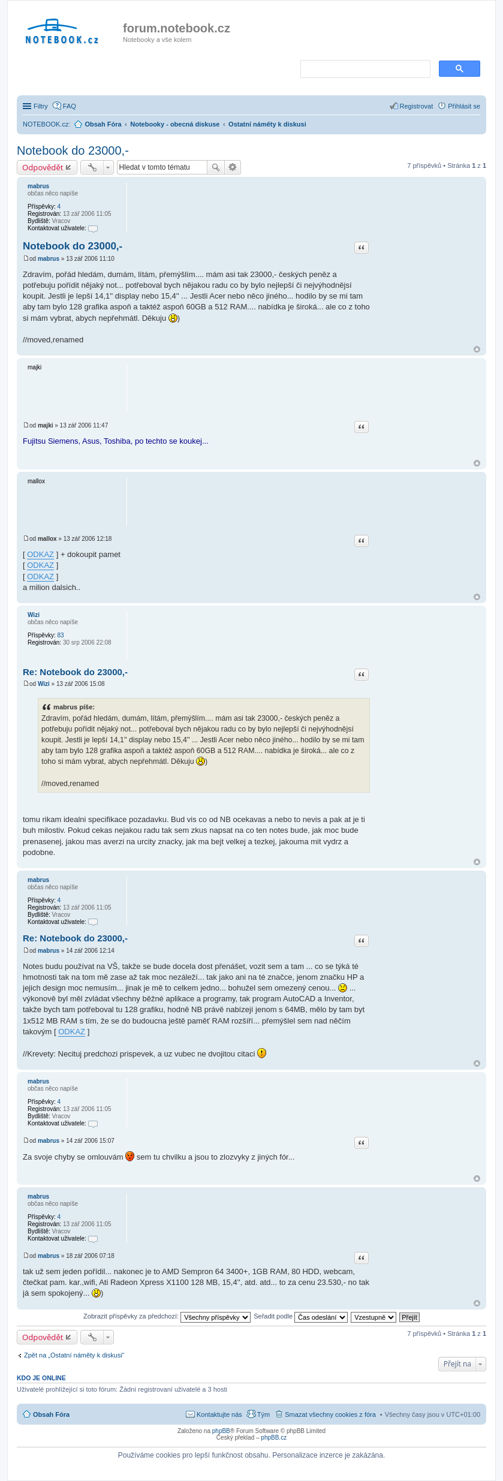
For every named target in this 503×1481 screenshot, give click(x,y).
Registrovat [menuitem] (416, 106)
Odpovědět (43, 167)
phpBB (221, 1431)
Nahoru (477, 349)
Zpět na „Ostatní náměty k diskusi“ (74, 1355)
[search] (364, 69)
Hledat (216, 167)
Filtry (41, 106)
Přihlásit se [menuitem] (464, 106)
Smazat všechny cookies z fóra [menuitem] (330, 1414)
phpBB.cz (274, 1437)
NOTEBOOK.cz (45, 124)
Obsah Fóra (51, 1414)
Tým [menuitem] (263, 1414)
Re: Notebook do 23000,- (75, 672)
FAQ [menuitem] (69, 106)
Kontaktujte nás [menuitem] (219, 1414)
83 (60, 635)
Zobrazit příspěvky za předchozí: (167, 1316)
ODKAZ (40, 554)
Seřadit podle (301, 1316)
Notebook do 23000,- (73, 150)
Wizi (34, 615)
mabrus (38, 186)
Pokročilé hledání (233, 167)
